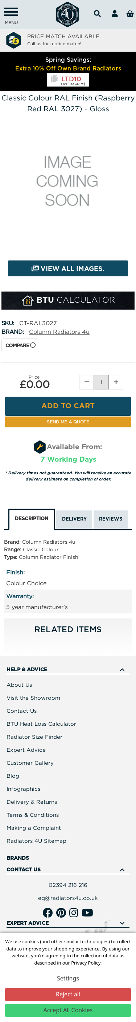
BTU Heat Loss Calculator (41, 723)
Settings (68, 978)
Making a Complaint (34, 828)
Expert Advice (26, 750)
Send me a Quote (68, 421)
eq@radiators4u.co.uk (68, 898)
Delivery (74, 519)
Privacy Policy (85, 963)
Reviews (110, 519)
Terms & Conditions (33, 815)
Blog (13, 776)
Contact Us (22, 710)
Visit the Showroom (33, 697)
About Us (19, 684)
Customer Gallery (30, 763)
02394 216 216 (68, 885)
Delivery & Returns (32, 802)
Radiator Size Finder (34, 736)
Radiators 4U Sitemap (36, 841)
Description (31, 519)
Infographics (23, 789)
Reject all (68, 994)
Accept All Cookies (68, 1010)
